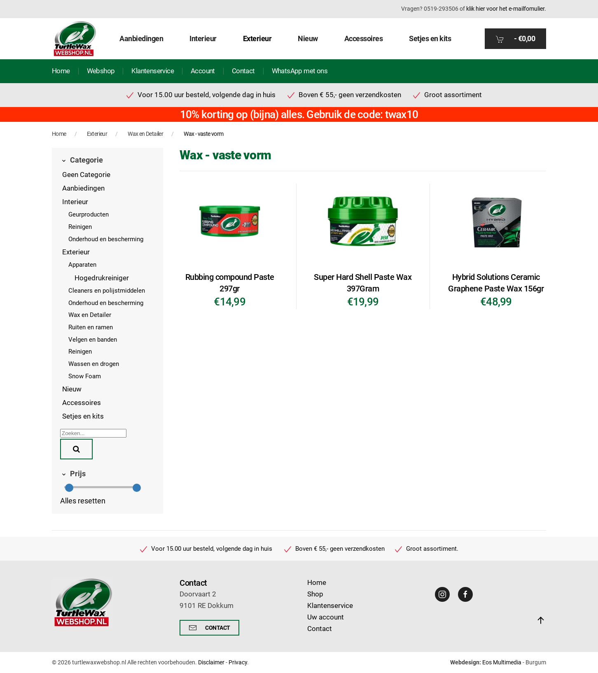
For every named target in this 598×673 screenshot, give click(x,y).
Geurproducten (88, 214)
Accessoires (81, 403)
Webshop (101, 71)
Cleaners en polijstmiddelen (106, 290)
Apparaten (82, 264)
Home (61, 71)
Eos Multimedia (501, 662)
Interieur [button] (203, 38)
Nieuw (308, 38)
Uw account (325, 617)
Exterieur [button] (257, 38)
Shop (315, 594)
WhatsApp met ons (299, 71)
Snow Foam (84, 376)
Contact (243, 71)
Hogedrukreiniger (102, 278)
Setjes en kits (430, 38)
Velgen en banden (92, 339)
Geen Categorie (86, 175)
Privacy (238, 662)
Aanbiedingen (141, 38)
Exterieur (76, 252)
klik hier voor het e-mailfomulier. (506, 8)
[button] (540, 620)
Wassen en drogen (93, 364)
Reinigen (80, 227)
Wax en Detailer (89, 315)
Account (203, 71)
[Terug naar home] (74, 38)
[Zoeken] (93, 433)
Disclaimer (211, 662)
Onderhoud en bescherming (105, 239)
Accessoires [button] (363, 38)
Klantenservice (152, 71)
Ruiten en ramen (90, 327)
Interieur (75, 202)
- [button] (515, 38)
